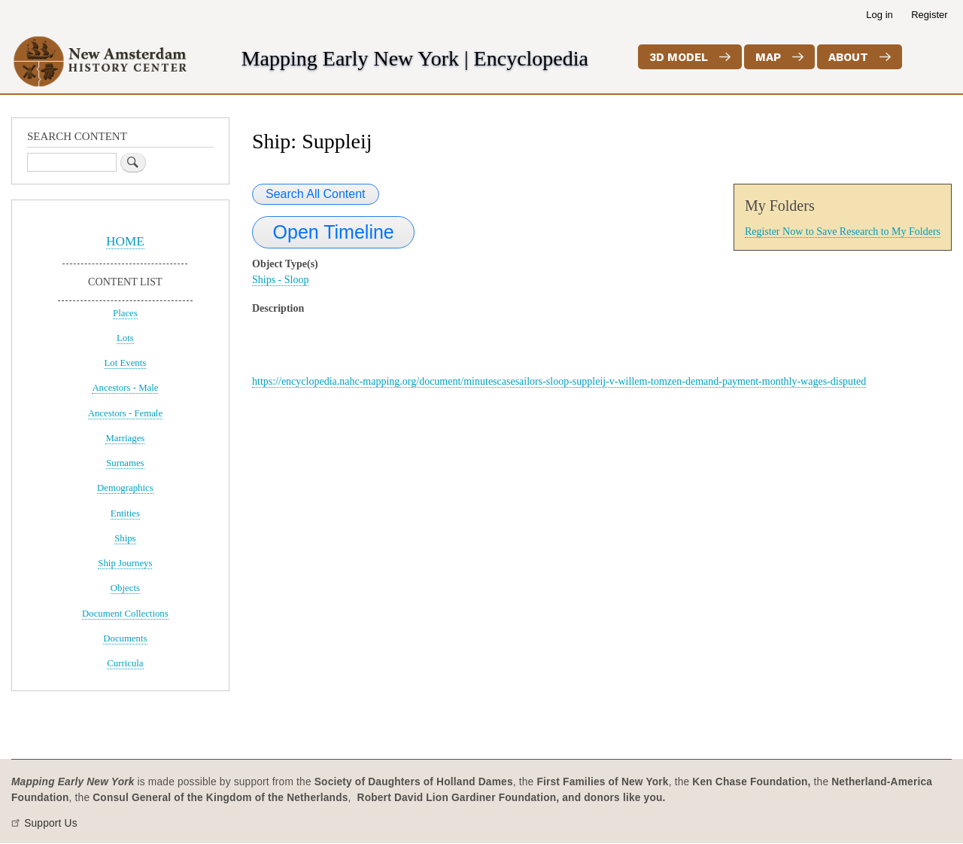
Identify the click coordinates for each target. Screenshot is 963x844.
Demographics (125, 488)
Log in (879, 14)
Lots (125, 338)
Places (125, 313)
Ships (124, 538)
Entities (125, 513)
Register (929, 14)
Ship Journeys (125, 563)
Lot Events (126, 363)
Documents (125, 638)
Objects (125, 588)
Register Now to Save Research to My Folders (842, 231)
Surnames (125, 463)
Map (768, 57)
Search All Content (316, 193)
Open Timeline (333, 231)
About (848, 57)
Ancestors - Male (125, 387)
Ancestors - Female (125, 413)
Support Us (50, 823)
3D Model (678, 57)
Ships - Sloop (280, 279)
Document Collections (125, 613)
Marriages (124, 438)
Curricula (125, 663)
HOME (125, 241)
